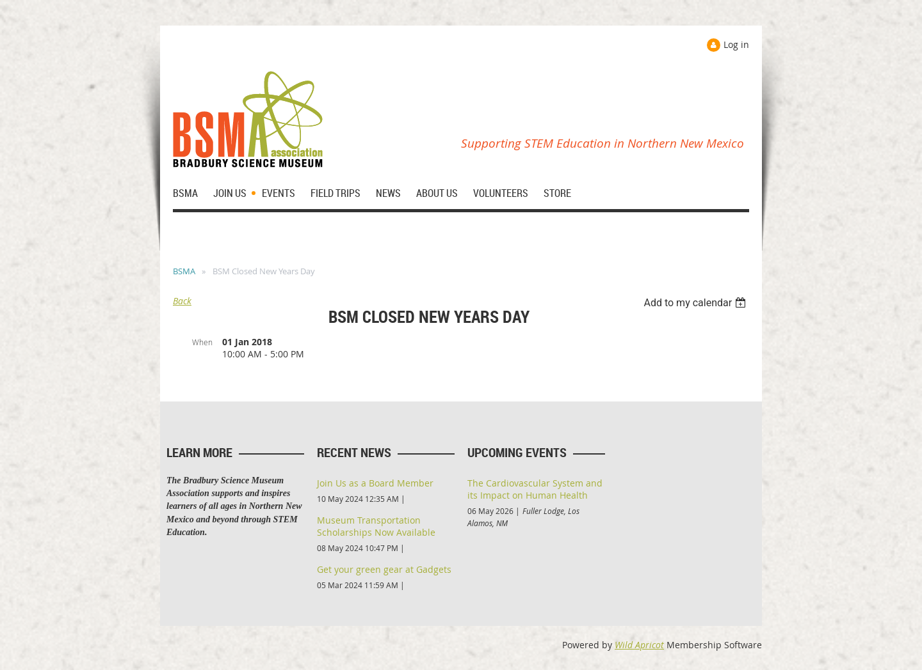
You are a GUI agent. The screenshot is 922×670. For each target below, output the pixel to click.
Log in (736, 44)
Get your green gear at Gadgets (384, 569)
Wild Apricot (639, 645)
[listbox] (696, 303)
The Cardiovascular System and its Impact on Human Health (535, 489)
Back (182, 301)
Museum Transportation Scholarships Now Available (376, 526)
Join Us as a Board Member (375, 483)
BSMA (184, 271)
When (202, 342)
